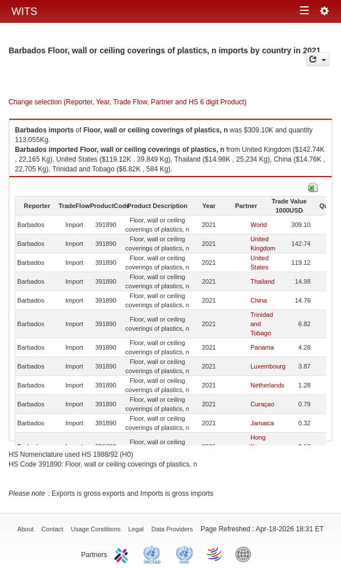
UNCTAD (154, 553)
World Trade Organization (214, 553)
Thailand (262, 281)
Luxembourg (267, 366)
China (258, 300)
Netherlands (267, 385)
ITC (123, 553)
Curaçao (262, 404)
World (258, 224)
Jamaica (262, 423)
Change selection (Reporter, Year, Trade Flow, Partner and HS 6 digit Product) (127, 102)
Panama (262, 347)
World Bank (245, 553)
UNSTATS (184, 553)
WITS (24, 11)
